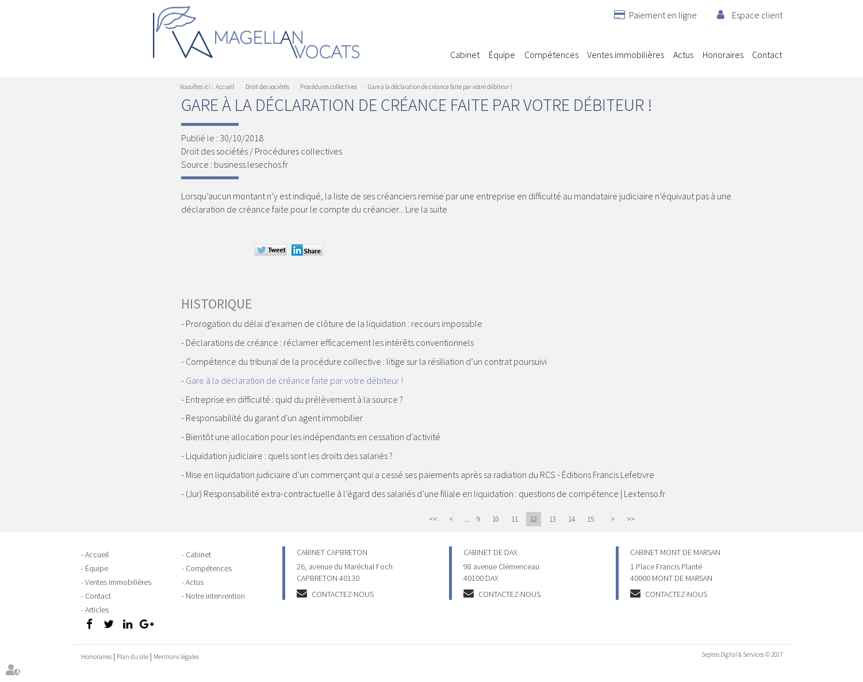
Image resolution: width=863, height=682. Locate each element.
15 (590, 519)
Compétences (551, 54)
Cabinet (465, 54)
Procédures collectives (328, 87)
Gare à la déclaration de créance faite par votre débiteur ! (440, 87)
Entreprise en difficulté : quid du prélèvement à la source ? (294, 399)
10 (495, 519)
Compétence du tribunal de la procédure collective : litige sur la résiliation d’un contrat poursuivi (366, 361)
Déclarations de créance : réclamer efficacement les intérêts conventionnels (330, 342)
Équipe (502, 54)
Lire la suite (426, 209)
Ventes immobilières (625, 54)
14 (571, 519)
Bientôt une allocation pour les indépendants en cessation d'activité (313, 436)
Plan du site (132, 656)
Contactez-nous (343, 594)
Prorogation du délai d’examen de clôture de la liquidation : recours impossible (334, 323)
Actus (683, 54)
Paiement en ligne (663, 15)
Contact (767, 54)
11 (514, 519)
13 (552, 519)
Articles (97, 609)
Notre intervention (215, 596)
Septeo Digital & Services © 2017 (742, 654)
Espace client (757, 15)
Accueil (437, 54)
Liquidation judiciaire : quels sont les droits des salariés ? (289, 455)
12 (533, 519)
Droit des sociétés (267, 87)
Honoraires (723, 54)
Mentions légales (176, 656)
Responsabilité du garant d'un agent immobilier (274, 417)
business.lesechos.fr (251, 164)
